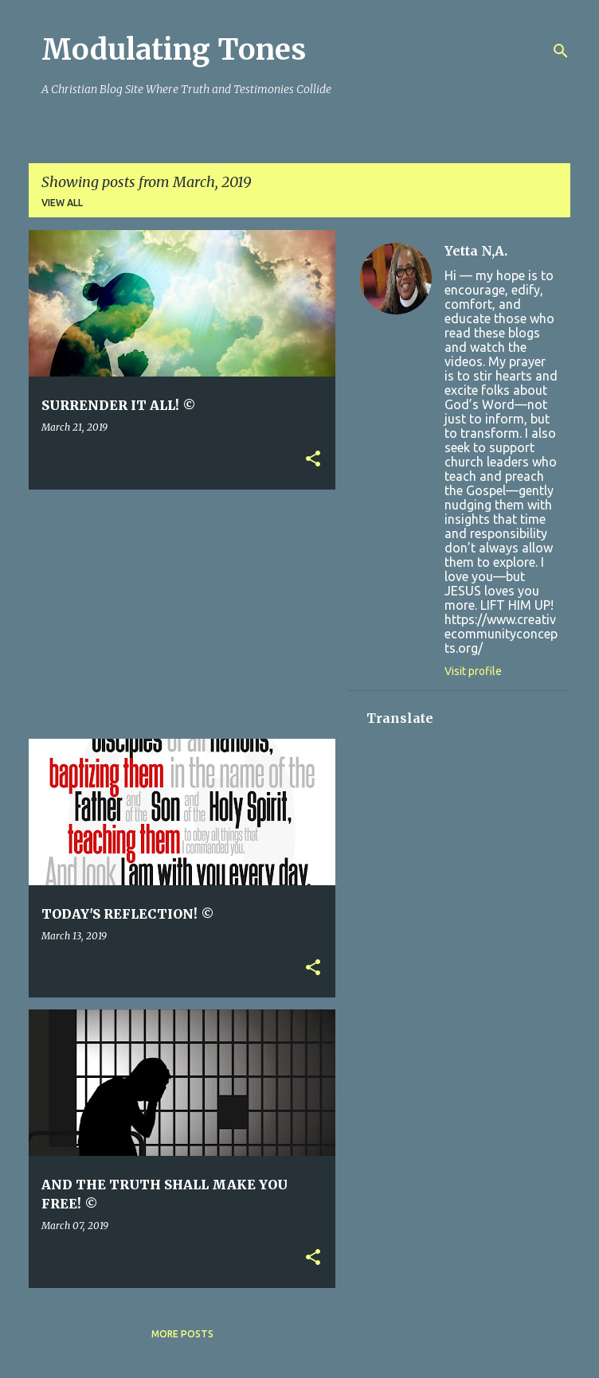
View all (62, 202)
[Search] (560, 51)
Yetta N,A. (475, 251)
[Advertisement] (314, 613)
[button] (313, 459)
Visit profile (473, 671)
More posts (182, 1334)
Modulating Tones (173, 50)
